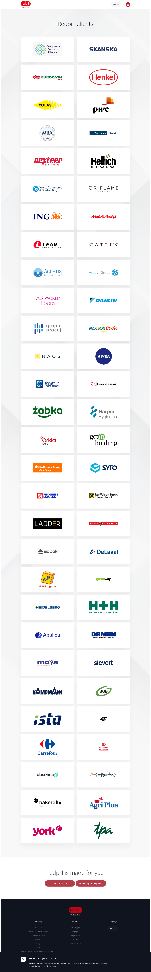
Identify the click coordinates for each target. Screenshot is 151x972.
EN (116, 5)
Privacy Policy (51, 966)
